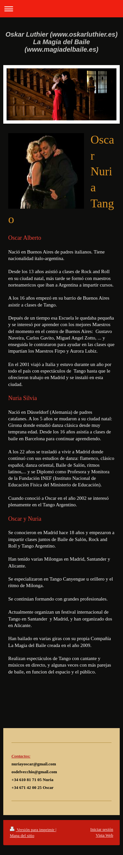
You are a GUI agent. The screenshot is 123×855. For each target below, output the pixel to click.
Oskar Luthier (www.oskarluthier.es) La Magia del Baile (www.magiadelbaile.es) (62, 42)
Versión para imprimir (32, 829)
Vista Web (104, 835)
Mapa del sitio (22, 835)
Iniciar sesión (101, 829)
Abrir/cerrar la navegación (61, 9)
